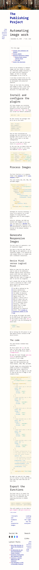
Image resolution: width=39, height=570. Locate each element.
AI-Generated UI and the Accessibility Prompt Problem (17, 551)
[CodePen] (12, 537)
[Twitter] (14, 537)
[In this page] (20, 55)
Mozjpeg (25, 223)
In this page (15, 48)
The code (17, 60)
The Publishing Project (19, 18)
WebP (11, 225)
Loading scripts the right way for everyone (27, 519)
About (5, 30)
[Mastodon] (17, 537)
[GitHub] (9, 537)
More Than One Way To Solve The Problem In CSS (17, 547)
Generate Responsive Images (21, 55)
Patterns (4, 32)
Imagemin (20, 175)
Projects (4, 34)
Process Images (17, 53)
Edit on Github (13, 512)
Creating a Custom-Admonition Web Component (16, 559)
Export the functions (19, 62)
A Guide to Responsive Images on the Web (20, 311)
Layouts (5, 35)
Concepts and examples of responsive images (14, 520)
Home (5, 29)
